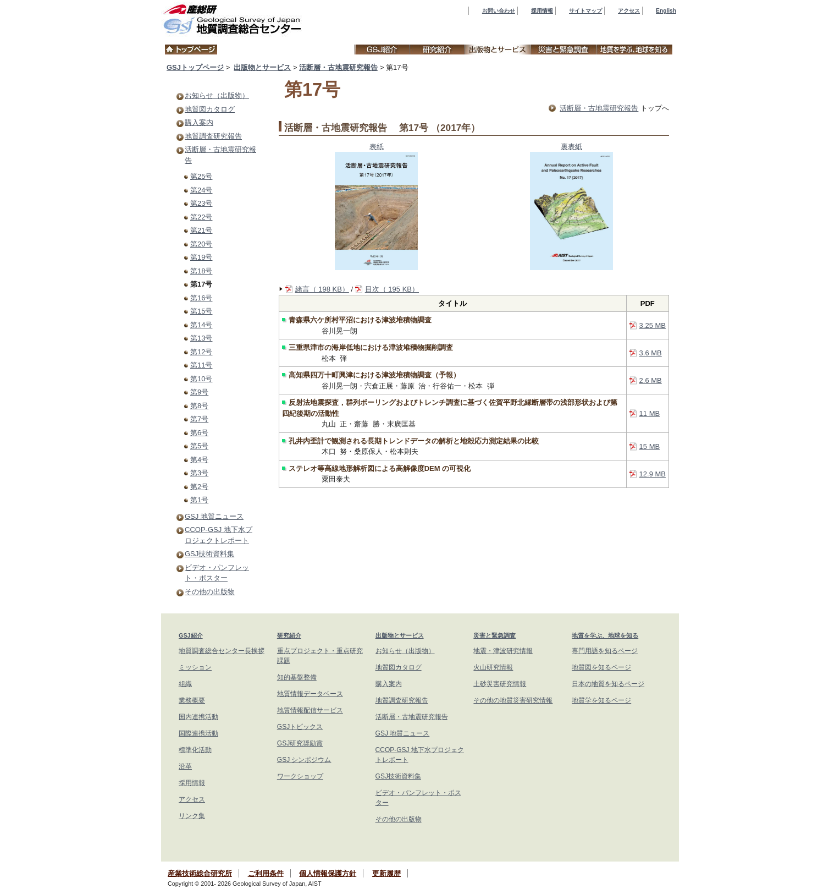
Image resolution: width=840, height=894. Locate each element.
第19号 (201, 257)
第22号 (201, 217)
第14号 (201, 325)
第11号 (201, 365)
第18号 (201, 271)
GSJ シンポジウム (304, 760)
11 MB (649, 413)
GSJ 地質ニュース (214, 516)
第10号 (201, 379)
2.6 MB (650, 380)
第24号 (201, 190)
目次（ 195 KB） (392, 289)
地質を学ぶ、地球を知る (605, 635)
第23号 (201, 203)
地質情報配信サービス (310, 710)
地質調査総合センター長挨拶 (221, 651)
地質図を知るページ (601, 667)
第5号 (199, 446)
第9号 (199, 392)
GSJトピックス (300, 727)
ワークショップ (300, 776)
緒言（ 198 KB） (322, 289)
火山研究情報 (493, 667)
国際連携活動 (198, 733)
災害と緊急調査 (494, 635)
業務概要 (192, 700)
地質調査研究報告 (213, 136)
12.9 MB (652, 474)
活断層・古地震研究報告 (338, 67)
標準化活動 (195, 750)
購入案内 (199, 122)
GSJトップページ (195, 67)
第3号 (199, 473)
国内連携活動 (198, 717)
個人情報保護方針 (327, 873)
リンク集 (192, 816)
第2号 (199, 486)
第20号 (201, 244)
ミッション (195, 667)
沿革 (185, 766)
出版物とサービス (262, 67)
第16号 (201, 298)
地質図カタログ (210, 109)
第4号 (199, 460)
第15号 (201, 311)
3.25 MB (652, 325)
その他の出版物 (210, 592)
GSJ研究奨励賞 (300, 743)
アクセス (629, 11)
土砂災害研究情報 (499, 684)
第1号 (199, 500)
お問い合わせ (498, 11)
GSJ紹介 (191, 635)
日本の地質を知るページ (608, 684)
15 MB (649, 446)
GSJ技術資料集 (209, 554)
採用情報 (542, 11)
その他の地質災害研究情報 (512, 700)
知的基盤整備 (297, 677)
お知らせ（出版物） (217, 95)
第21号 (201, 230)
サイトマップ (585, 11)
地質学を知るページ (601, 700)
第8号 (199, 406)
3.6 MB (650, 353)
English (666, 11)
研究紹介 (289, 635)
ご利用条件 (266, 873)
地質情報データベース (310, 694)
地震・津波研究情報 (503, 651)
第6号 (199, 433)
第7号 (199, 419)
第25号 (201, 176)
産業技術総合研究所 (200, 873)
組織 (185, 684)
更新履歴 (386, 873)
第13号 (201, 338)
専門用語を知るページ (605, 651)
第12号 (201, 352)
